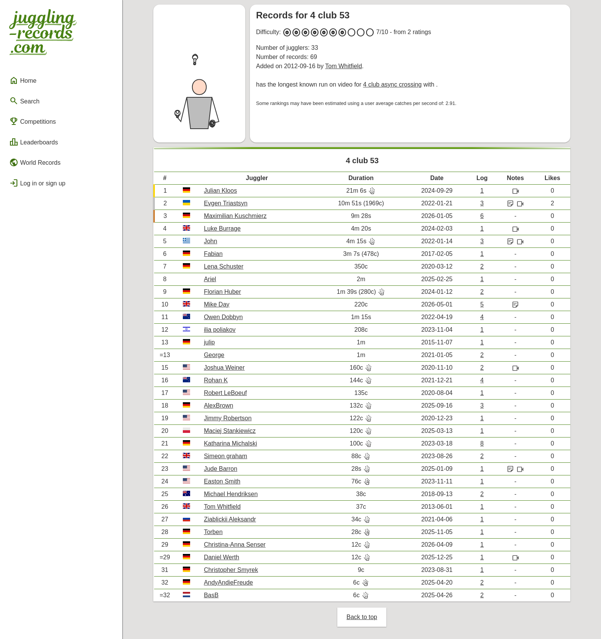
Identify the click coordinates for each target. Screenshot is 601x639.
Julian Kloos (220, 190)
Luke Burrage (222, 228)
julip (209, 342)
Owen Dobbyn (223, 317)
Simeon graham (225, 456)
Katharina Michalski (230, 443)
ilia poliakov (220, 329)
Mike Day (217, 304)
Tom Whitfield (343, 66)
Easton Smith (222, 481)
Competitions (32, 121)
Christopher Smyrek (231, 570)
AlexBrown (218, 405)
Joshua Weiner (224, 367)
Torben (213, 532)
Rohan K (216, 380)
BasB (211, 595)
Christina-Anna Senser (235, 544)
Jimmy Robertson (227, 418)
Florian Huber (222, 291)
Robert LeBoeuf (225, 393)
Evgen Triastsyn (226, 203)
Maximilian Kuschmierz (235, 216)
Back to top (361, 617)
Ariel (210, 279)
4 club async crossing (392, 84)
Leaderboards (33, 142)
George (214, 355)
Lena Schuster (223, 266)
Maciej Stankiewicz (230, 431)
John (210, 241)
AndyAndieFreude (228, 582)
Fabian (213, 254)
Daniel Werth (221, 557)
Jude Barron (220, 468)
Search (24, 100)
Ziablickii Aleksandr (230, 519)
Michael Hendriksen (231, 494)
